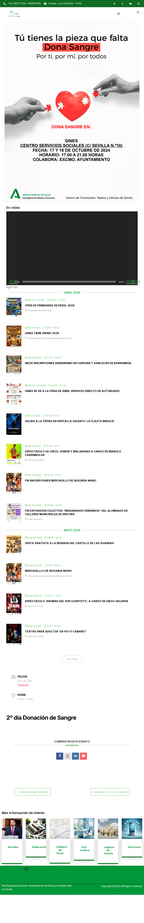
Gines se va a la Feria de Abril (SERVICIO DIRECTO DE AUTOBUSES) (72, 391)
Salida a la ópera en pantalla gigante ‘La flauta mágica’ (69, 421)
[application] (72, 249)
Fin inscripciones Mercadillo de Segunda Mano (60, 481)
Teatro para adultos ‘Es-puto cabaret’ (56, 631)
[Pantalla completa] (135, 282)
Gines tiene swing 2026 (42, 333)
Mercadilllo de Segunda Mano (48, 571)
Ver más (72, 659)
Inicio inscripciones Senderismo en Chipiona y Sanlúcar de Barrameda (78, 363)
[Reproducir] (13, 282)
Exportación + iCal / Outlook (106, 792)
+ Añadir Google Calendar (36, 792)
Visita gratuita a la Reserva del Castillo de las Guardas (69, 543)
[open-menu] (117, 14)
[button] (26, 869)
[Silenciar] (130, 282)
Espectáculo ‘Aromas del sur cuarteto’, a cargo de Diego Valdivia (76, 601)
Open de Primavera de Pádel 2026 (49, 305)
